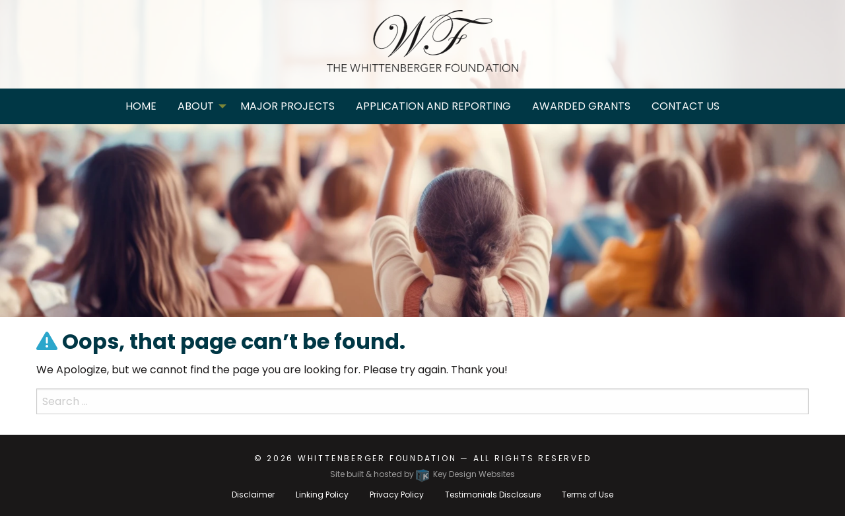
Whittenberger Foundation (377, 458)
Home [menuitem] (140, 106)
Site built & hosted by (422, 474)
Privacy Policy (397, 494)
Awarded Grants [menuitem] (581, 106)
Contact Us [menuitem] (686, 106)
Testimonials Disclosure (493, 494)
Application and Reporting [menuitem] (433, 106)
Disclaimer (253, 494)
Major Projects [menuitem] (287, 106)
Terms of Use (587, 494)
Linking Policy (322, 494)
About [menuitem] (196, 106)
